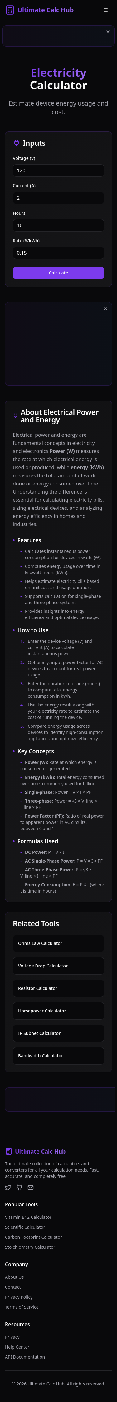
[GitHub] (19, 1187)
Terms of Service (22, 1307)
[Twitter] (8, 1187)
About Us (14, 1277)
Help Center (17, 1347)
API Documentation (25, 1357)
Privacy (12, 1337)
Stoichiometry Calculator (30, 1247)
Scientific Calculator (25, 1227)
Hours (19, 213)
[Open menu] (106, 10)
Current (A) (24, 186)
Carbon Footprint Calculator (33, 1237)
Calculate (58, 273)
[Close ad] (108, 32)
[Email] (30, 1187)
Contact (13, 1287)
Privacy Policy (18, 1297)
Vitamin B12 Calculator (28, 1217)
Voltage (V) (24, 158)
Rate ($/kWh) (26, 241)
